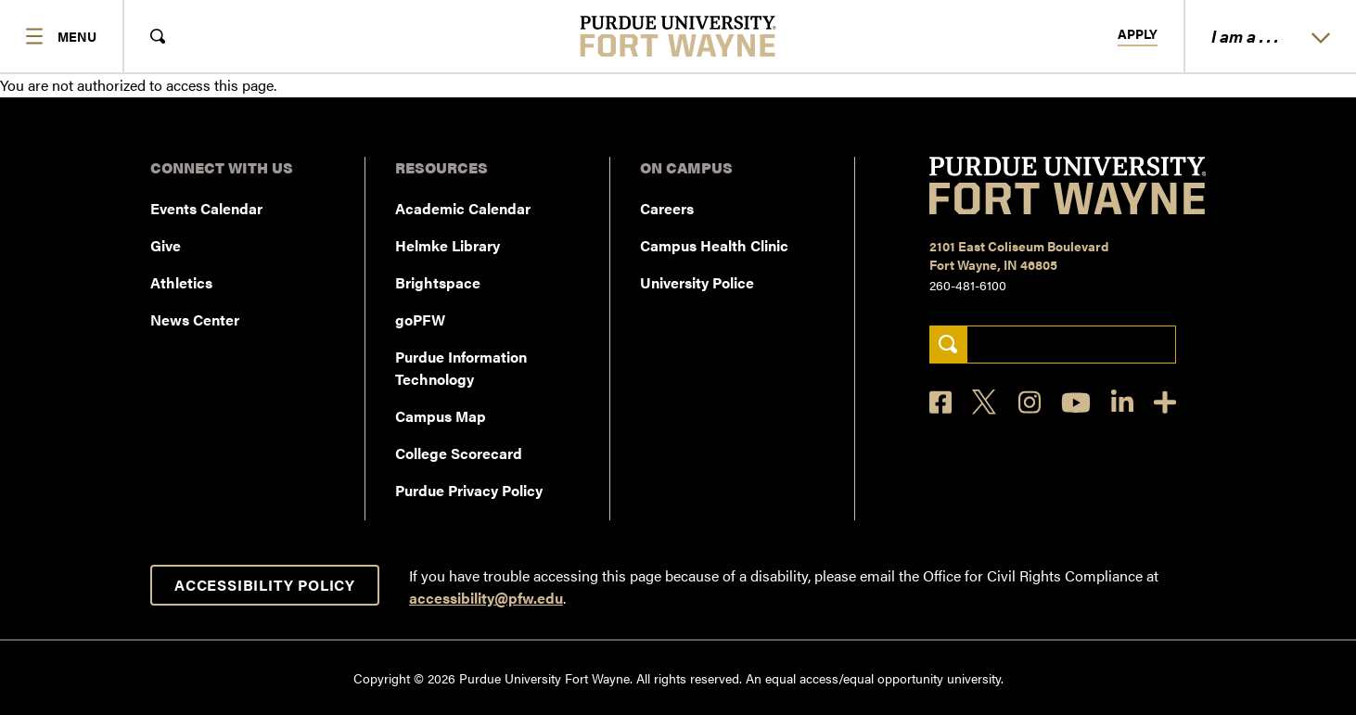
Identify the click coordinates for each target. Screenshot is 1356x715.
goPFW (420, 319)
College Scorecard (458, 453)
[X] (985, 402)
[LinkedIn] (1122, 402)
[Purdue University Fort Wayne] (678, 36)
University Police (697, 282)
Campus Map (440, 416)
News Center (194, 319)
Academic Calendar (463, 208)
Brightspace (437, 282)
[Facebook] (940, 402)
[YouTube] (1076, 402)
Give (165, 245)
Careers (667, 208)
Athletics (181, 282)
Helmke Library (447, 245)
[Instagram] (1029, 402)
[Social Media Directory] (1165, 402)
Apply (1138, 34)
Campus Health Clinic (714, 245)
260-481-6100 (967, 284)
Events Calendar (206, 208)
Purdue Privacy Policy (469, 490)
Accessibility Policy (264, 584)
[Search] (948, 345)
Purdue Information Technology (461, 367)
